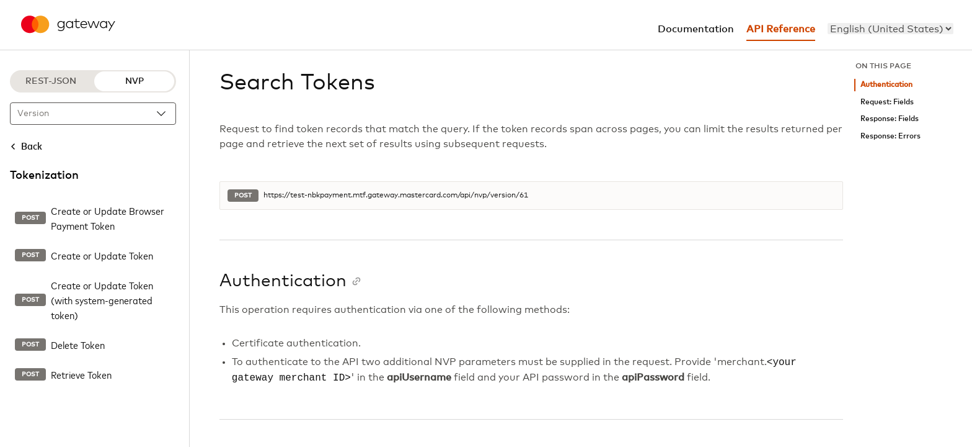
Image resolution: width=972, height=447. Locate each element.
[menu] (890, 28)
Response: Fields (889, 119)
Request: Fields (887, 102)
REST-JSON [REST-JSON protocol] (50, 81)
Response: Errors (890, 136)
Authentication (886, 85)
